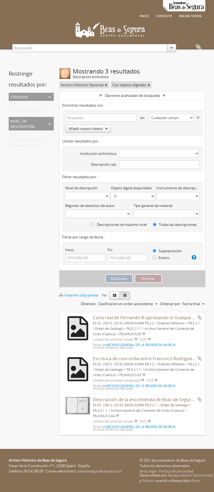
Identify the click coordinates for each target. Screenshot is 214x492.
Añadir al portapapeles (199, 317)
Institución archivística (98, 153)
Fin (110, 249)
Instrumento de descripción (177, 188)
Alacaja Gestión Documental (190, 475)
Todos (15, 104)
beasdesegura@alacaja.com (99, 471)
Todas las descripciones (175, 224)
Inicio (144, 15)
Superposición (167, 250)
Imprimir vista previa (78, 295)
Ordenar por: (170, 303)
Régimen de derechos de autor (90, 205)
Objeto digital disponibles (131, 188)
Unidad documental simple (31, 140)
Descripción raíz (103, 164)
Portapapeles (198, 47)
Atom (195, 480)
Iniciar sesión (190, 15)
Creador (19, 96)
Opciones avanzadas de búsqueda (132, 95)
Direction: (88, 303)
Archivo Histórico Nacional (31, 110)
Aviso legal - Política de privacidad (166, 471)
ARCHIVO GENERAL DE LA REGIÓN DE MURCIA (141, 345)
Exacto (161, 257)
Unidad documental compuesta (35, 147)
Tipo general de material (153, 205)
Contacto (164, 15)
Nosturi (148, 480)
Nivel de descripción (22, 123)
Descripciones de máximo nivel (119, 224)
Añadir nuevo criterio (88, 128)
